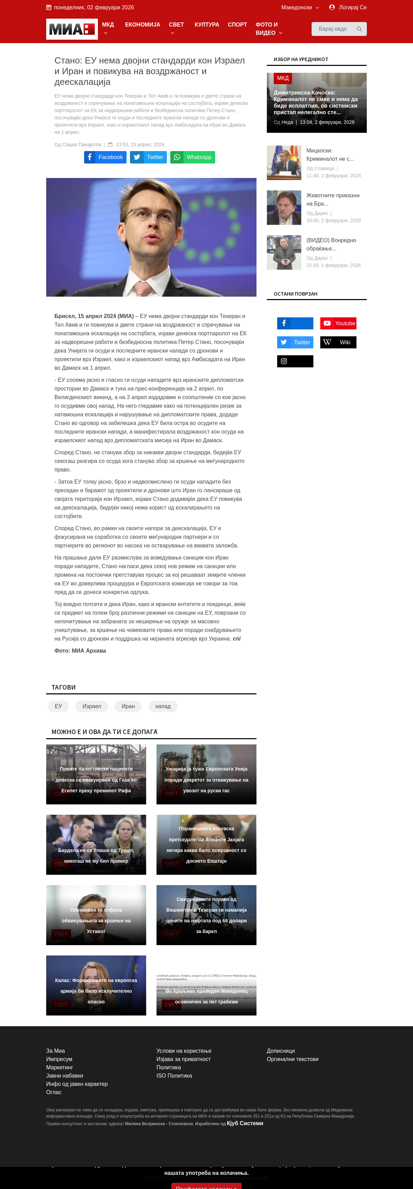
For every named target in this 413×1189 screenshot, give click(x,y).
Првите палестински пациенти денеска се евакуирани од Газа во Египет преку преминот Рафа (96, 779)
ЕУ (58, 706)
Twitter (293, 342)
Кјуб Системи (245, 1123)
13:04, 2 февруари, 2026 (327, 122)
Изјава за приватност (184, 1059)
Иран (128, 706)
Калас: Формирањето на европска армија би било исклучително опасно (96, 991)
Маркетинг (59, 1067)
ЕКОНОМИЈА (142, 25)
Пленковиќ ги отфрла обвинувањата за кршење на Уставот (96, 920)
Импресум (59, 1059)
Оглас (53, 1092)
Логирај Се (353, 7)
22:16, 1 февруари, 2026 (333, 265)
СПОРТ (237, 25)
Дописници (281, 1051)
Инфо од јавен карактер (77, 1084)
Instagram (292, 361)
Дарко (320, 213)
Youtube (337, 323)
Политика (169, 1067)
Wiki (335, 342)
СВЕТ (176, 29)
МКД (108, 29)
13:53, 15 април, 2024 (140, 144)
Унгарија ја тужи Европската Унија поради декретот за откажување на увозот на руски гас (206, 779)
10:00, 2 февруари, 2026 (333, 220)
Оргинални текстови (293, 1059)
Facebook (292, 323)
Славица (323, 168)
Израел (91, 706)
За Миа (55, 1051)
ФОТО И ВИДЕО (269, 29)
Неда (286, 122)
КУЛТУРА (207, 25)
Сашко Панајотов (81, 144)
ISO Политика (174, 1076)
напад (163, 706)
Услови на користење (184, 1051)
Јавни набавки (64, 1076)
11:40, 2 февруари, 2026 (333, 175)
